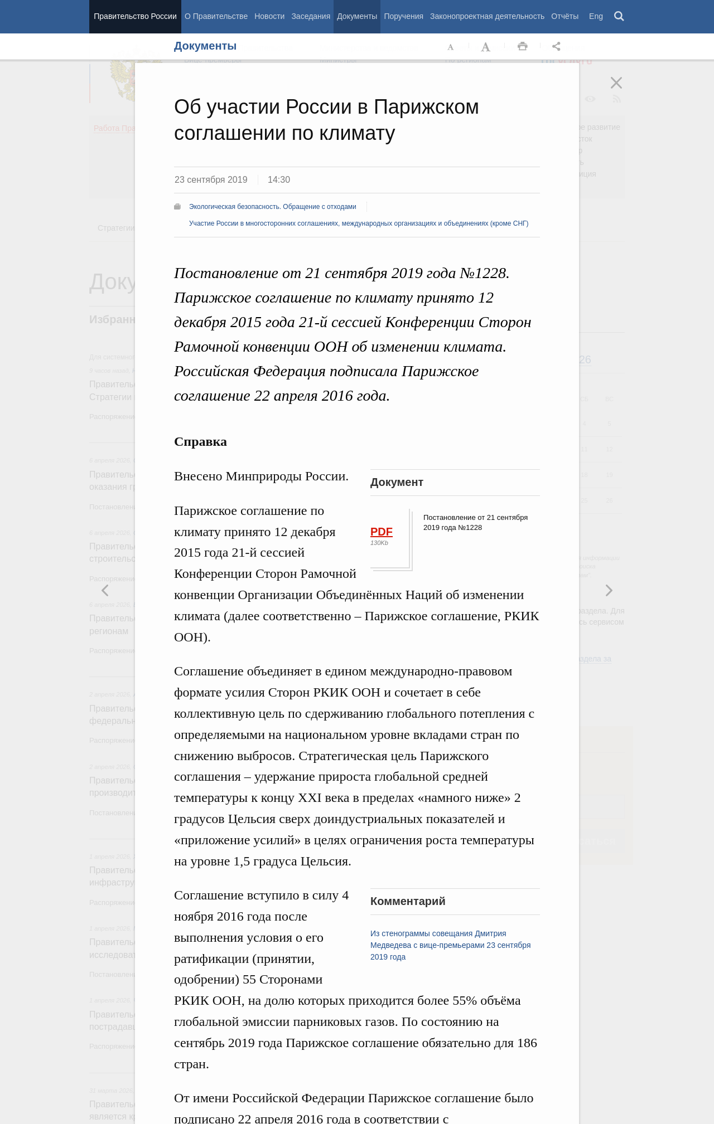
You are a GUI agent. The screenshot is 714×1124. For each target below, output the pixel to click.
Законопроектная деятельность (487, 16)
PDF (381, 531)
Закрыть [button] (624, 90)
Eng (596, 16)
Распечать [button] (522, 46)
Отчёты (564, 16)
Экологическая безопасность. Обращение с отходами (272, 207)
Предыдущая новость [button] (608, 590)
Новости (269, 16)
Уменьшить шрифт (451, 46)
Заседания (310, 16)
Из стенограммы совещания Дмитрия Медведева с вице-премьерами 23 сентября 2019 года (450, 945)
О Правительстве (216, 16)
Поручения (403, 16)
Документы (357, 16)
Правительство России (135, 16)
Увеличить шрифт (487, 46)
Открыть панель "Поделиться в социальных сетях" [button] (558, 46)
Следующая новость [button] (105, 590)
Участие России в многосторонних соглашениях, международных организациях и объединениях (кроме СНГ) (359, 223)
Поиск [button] (619, 16)
